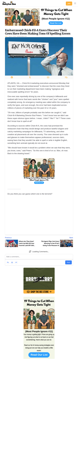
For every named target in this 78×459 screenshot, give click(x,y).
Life (6, 36)
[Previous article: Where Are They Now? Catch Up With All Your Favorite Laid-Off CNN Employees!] (21, 237)
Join (69, 3)
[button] (75, 3)
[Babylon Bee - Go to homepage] (9, 3)
